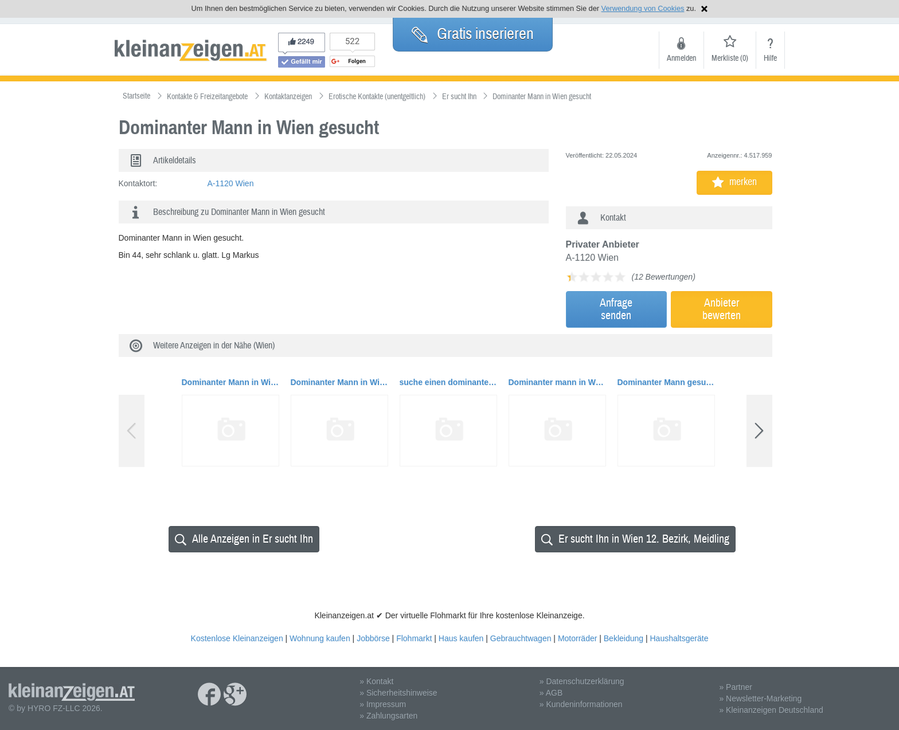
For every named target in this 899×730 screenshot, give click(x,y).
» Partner (735, 687)
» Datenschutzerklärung (582, 681)
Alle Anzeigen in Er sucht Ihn (244, 539)
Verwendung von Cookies (643, 8)
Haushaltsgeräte (679, 638)
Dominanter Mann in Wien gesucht (230, 382)
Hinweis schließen (704, 9)
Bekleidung (623, 638)
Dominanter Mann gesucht (666, 382)
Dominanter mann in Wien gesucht (557, 382)
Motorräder (577, 638)
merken (734, 182)
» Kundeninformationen (581, 704)
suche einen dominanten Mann (448, 382)
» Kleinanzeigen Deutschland (771, 710)
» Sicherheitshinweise (398, 692)
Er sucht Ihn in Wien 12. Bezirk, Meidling (635, 539)
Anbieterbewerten (721, 309)
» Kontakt (376, 681)
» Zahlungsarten (388, 715)
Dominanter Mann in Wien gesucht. (339, 382)
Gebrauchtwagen (521, 638)
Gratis (473, 33)
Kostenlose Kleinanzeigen (237, 638)
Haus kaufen (461, 638)
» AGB (551, 692)
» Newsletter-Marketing (760, 698)
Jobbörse (373, 638)
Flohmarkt (414, 638)
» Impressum (382, 704)
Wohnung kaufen (320, 638)
